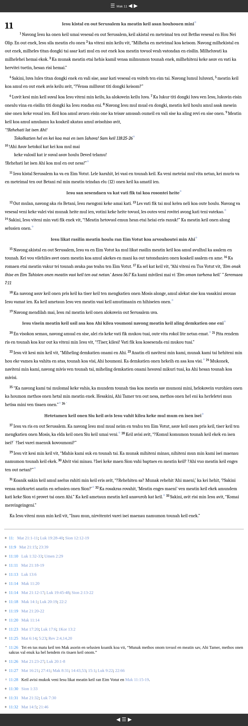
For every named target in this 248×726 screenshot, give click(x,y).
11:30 (13, 688)
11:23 (13, 629)
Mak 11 (122, 6)
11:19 (13, 611)
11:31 (13, 698)
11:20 (13, 620)
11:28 (13, 679)
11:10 (13, 556)
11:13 (13, 574)
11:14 (13, 583)
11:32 (13, 707)
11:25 (13, 638)
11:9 (12, 547)
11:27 (13, 670)
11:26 (13, 647)
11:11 (13, 565)
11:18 (13, 601)
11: (11, 538)
